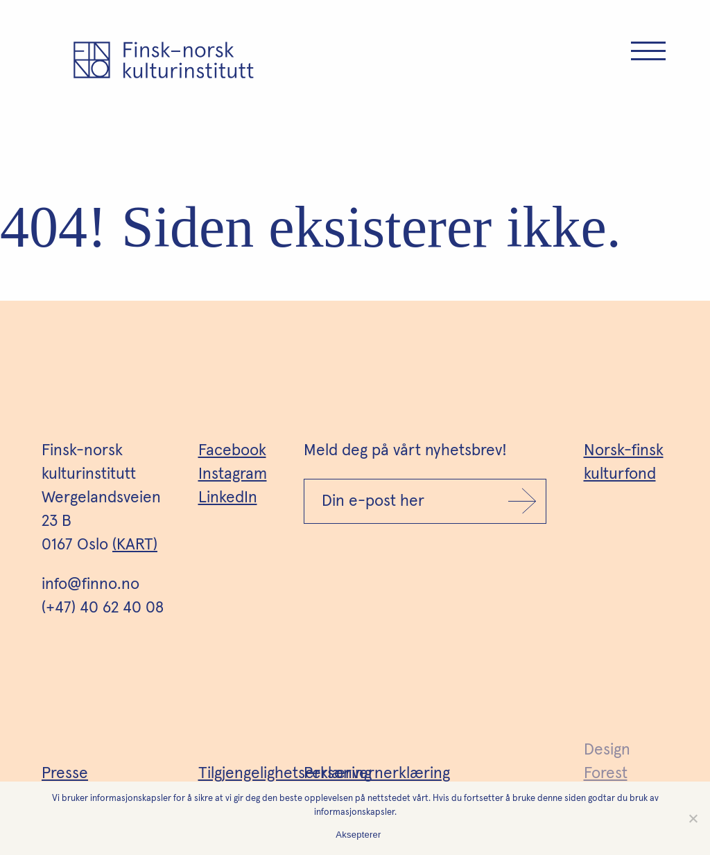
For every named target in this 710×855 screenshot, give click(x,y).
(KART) (134, 545)
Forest (605, 774)
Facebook (232, 451)
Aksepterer (358, 834)
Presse (65, 774)
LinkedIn (227, 498)
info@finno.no (90, 584)
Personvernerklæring (377, 774)
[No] (693, 818)
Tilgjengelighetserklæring (285, 774)
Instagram (232, 474)
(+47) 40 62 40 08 (103, 608)
